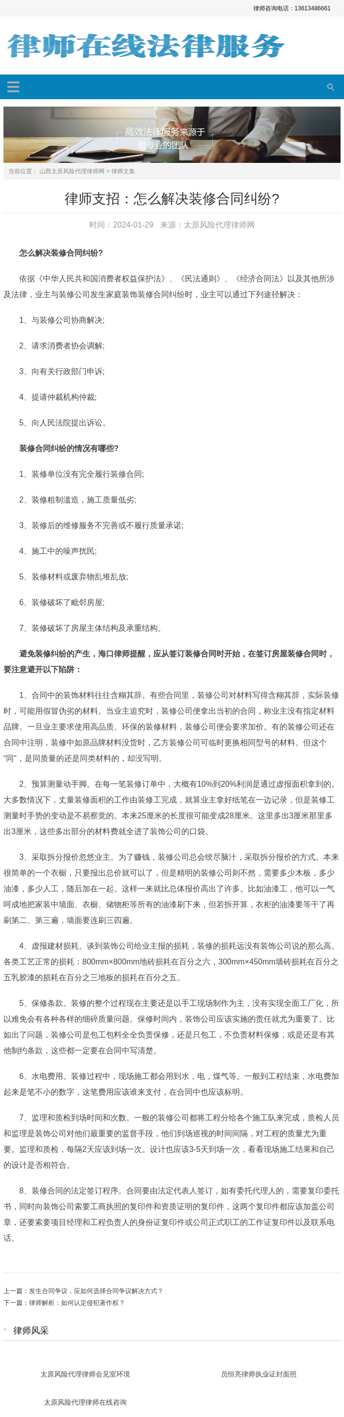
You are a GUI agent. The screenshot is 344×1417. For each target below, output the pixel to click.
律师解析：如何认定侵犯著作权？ (77, 1302)
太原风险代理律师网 (219, 225)
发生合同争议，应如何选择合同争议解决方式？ (96, 1291)
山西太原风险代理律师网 (71, 171)
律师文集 (123, 171)
